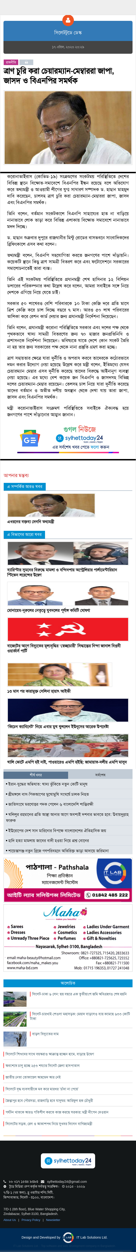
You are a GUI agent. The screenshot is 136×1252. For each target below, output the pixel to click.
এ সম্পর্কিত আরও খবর (24, 486)
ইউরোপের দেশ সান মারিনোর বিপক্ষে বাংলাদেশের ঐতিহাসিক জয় (56, 831)
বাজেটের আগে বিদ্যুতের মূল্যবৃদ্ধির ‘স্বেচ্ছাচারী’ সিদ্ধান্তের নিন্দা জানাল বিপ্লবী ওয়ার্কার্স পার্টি (64, 648)
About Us (10, 1220)
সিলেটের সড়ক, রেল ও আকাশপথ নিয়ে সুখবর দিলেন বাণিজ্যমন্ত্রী (49, 1123)
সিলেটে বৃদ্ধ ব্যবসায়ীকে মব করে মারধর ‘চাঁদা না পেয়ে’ (42, 1089)
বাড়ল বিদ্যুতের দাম (45, 1034)
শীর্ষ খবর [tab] (36, 775)
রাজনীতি (11, 62)
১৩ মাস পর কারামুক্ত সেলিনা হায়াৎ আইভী (38, 691)
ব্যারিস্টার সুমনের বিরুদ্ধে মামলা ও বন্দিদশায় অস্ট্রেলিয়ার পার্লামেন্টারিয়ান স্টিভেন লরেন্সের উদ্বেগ (62, 572)
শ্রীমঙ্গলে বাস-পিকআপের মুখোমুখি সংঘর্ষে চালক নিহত (47, 794)
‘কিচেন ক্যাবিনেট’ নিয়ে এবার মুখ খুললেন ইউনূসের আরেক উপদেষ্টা (58, 727)
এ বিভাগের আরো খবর (24, 534)
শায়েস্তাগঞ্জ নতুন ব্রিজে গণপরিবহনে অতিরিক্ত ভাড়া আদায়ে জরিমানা (57, 851)
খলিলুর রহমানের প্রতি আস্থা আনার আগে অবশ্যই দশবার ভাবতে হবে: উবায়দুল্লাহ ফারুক (67, 817)
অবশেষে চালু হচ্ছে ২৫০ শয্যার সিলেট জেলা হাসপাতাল (43, 1065)
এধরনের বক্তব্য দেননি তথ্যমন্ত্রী (30, 522)
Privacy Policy (31, 1220)
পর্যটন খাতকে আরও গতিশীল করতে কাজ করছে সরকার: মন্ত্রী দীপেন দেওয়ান (57, 1112)
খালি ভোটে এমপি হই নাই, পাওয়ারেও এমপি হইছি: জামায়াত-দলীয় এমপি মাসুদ (67, 762)
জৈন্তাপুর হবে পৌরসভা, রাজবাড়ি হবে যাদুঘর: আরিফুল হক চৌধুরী (49, 1100)
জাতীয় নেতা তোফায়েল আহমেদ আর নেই (33, 1077)
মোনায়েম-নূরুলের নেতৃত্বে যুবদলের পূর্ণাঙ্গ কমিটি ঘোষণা (48, 610)
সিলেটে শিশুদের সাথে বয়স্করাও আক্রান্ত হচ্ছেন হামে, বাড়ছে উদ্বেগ (50, 1054)
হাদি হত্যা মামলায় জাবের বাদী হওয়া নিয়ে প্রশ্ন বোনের (47, 840)
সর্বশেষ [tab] (100, 775)
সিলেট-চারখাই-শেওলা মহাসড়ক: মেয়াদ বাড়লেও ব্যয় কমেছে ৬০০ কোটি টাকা (80, 1016)
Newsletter (53, 1220)
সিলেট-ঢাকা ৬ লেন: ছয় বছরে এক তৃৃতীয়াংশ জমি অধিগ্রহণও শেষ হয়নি (79, 994)
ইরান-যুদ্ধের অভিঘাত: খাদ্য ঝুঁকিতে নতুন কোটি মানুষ (46, 784)
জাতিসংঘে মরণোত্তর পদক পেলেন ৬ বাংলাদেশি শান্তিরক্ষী (49, 804)
